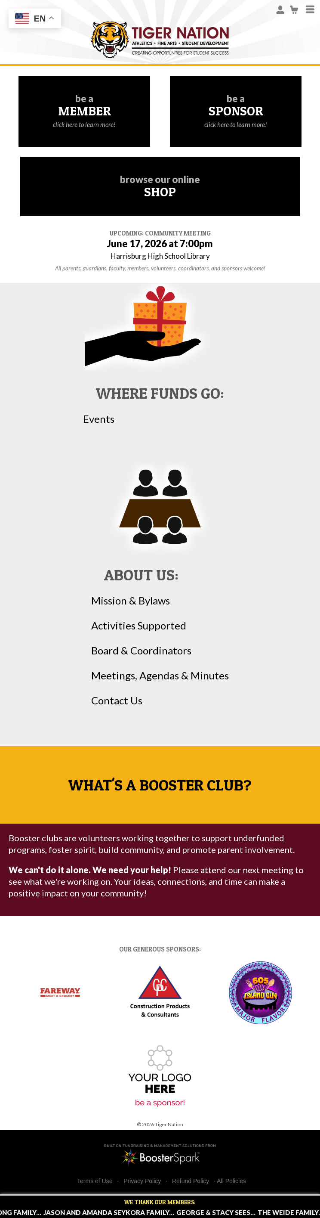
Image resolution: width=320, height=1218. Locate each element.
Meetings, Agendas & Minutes (160, 675)
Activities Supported (138, 625)
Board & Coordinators (141, 650)
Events (98, 419)
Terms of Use (94, 1181)
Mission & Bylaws (130, 600)
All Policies (231, 1181)
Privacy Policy (142, 1181)
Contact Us (116, 700)
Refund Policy (190, 1181)
